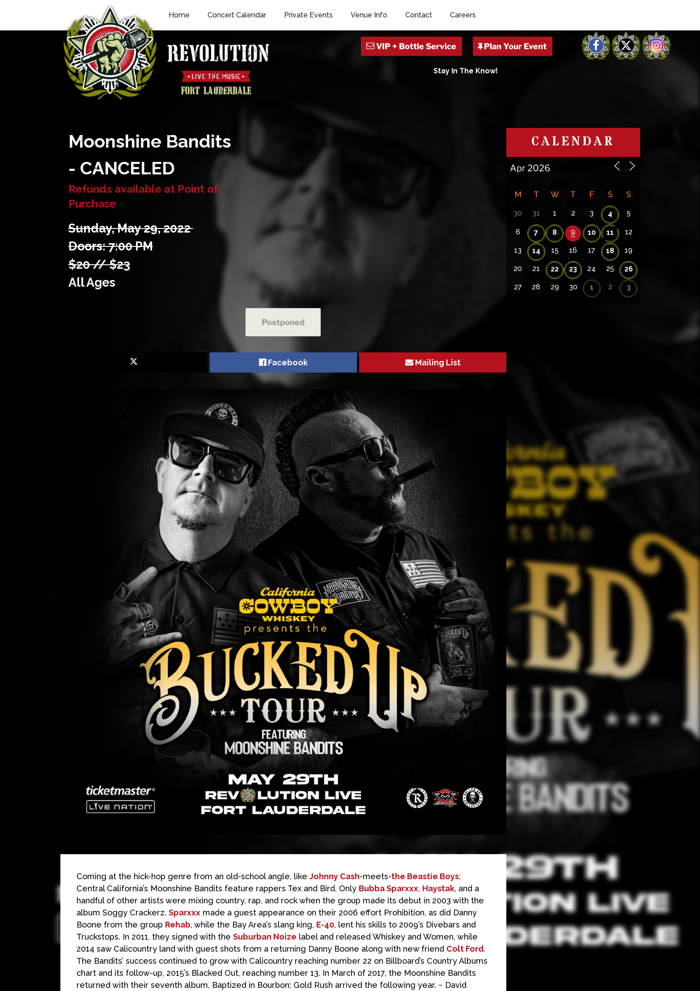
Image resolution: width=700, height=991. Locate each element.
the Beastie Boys (425, 876)
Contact (418, 15)
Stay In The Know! (465, 71)
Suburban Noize (265, 936)
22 (555, 269)
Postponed (283, 322)
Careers (463, 15)
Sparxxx (184, 912)
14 (536, 250)
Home (179, 15)
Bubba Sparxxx (388, 888)
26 (628, 269)
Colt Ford (465, 948)
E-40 (325, 924)
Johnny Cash (335, 876)
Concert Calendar (237, 15)
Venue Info (369, 15)
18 (610, 250)
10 (592, 232)
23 (573, 269)
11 (610, 232)
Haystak (438, 888)
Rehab (178, 924)
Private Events (308, 15)
